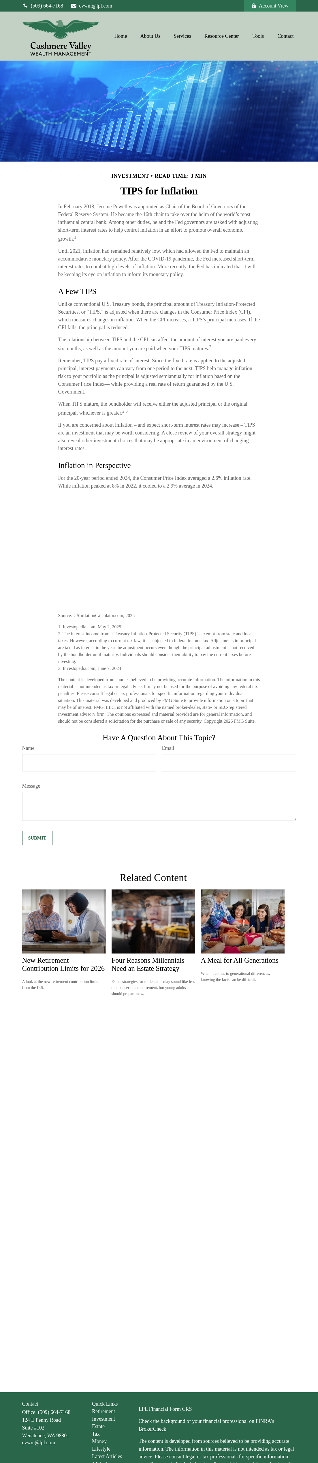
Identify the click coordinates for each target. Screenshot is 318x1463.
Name (28, 748)
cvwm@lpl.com (91, 6)
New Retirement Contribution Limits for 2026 (63, 964)
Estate (98, 1426)
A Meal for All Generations (240, 960)
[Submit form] (37, 838)
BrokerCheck (152, 1429)
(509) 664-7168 (42, 6)
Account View (269, 6)
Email (168, 748)
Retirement (103, 1411)
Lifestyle (101, 1449)
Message (31, 786)
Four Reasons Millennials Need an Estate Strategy (148, 964)
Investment (103, 1419)
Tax (96, 1434)
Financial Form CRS (170, 1409)
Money (99, 1441)
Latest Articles (107, 1456)
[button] (120, 36)
